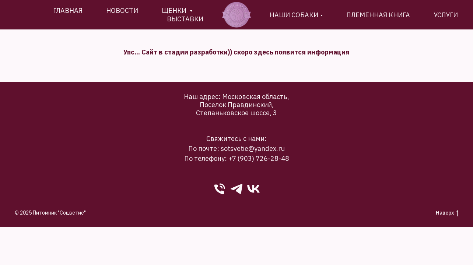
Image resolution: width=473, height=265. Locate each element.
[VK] (253, 188)
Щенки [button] (175, 10)
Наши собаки (294, 15)
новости (122, 10)
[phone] (219, 188)
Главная (68, 10)
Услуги (446, 15)
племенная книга (378, 15)
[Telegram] (236, 188)
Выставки (185, 19)
